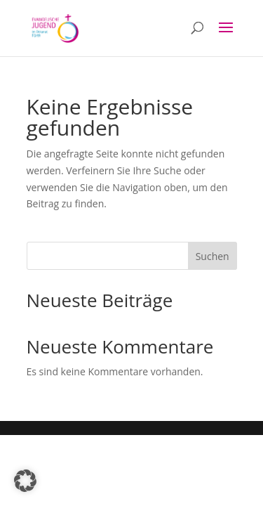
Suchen (212, 256)
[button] (25, 480)
